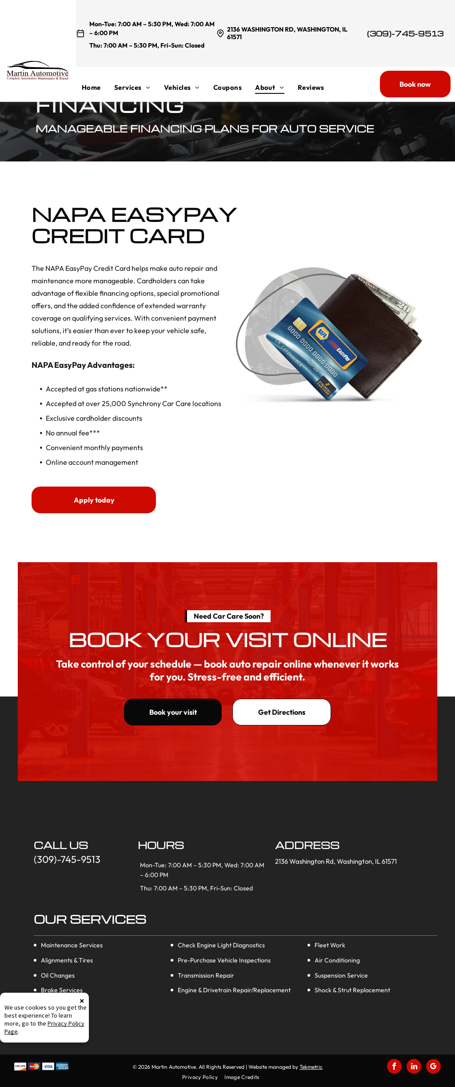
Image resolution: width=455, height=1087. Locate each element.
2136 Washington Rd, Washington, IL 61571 (287, 33)
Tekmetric (311, 1066)
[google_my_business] (433, 1067)
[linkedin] (414, 1067)
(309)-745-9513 (405, 33)
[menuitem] (98, 87)
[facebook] (394, 1067)
